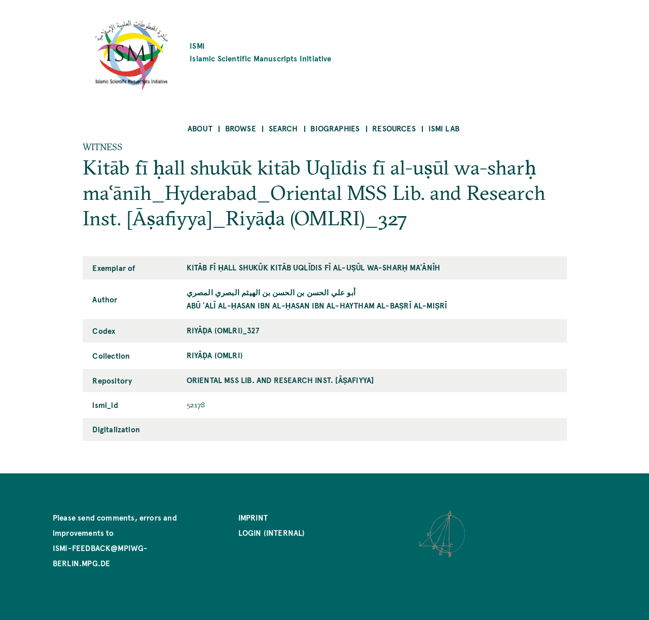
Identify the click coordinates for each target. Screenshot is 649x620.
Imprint (253, 517)
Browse (240, 128)
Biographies (334, 128)
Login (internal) (271, 532)
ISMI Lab (443, 128)
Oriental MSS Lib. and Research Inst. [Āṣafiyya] (280, 379)
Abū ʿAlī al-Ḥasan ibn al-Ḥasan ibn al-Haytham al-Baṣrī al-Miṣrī (317, 305)
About (200, 128)
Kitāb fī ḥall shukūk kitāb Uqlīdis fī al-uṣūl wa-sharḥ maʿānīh (314, 267)
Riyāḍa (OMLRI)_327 (223, 330)
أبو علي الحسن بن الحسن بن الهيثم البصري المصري (271, 292)
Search (283, 128)
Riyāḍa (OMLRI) (215, 355)
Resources (394, 128)
